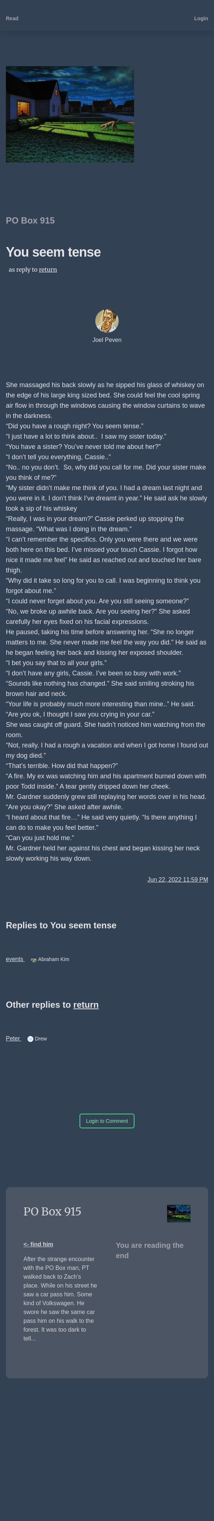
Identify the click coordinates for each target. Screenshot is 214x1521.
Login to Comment (107, 1121)
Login (201, 18)
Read (12, 18)
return (48, 269)
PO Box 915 (30, 220)
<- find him (38, 1244)
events (15, 959)
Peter (14, 1038)
